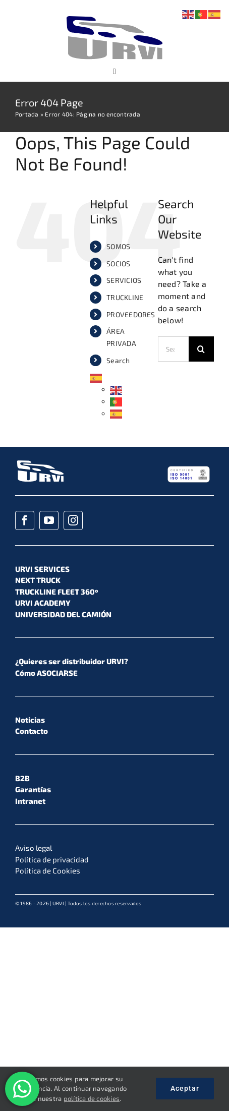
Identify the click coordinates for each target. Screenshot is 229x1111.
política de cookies (92, 1098)
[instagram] (73, 520)
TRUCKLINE (124, 297)
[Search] (201, 349)
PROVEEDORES (130, 314)
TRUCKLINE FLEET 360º (56, 591)
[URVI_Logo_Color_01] (114, 17)
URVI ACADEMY (43, 602)
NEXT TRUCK (38, 579)
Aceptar (184, 1088)
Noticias (30, 719)
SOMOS (118, 246)
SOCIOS (118, 263)
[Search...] (173, 349)
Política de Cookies (47, 870)
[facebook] (24, 520)
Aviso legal (33, 847)
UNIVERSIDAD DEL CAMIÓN (63, 614)
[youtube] (49, 520)
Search (118, 360)
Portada (27, 114)
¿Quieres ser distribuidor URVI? (71, 661)
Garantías (33, 789)
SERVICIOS (123, 280)
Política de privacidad (52, 859)
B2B (22, 778)
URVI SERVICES (42, 568)
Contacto (31, 730)
